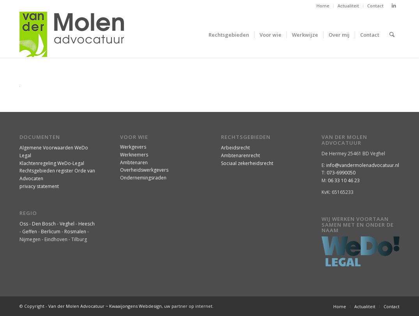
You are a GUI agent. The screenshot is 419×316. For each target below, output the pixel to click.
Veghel (67, 223)
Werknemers (134, 154)
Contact (375, 6)
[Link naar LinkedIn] (394, 6)
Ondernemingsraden (143, 177)
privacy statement (39, 186)
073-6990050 (341, 172)
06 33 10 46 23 (344, 180)
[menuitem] (323, 6)
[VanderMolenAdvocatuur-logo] (71, 35)
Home (322, 6)
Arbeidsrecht (235, 147)
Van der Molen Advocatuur (76, 306)
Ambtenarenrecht (240, 155)
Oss (23, 223)
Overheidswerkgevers (144, 170)
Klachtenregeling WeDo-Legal (51, 163)
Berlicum (50, 231)
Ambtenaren (134, 162)
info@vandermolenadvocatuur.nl (362, 165)
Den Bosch (44, 223)
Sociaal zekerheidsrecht (247, 163)
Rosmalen (75, 231)
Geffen (29, 231)
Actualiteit (348, 6)
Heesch (86, 223)
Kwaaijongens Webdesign (135, 306)
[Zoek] (392, 35)
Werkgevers (133, 147)
